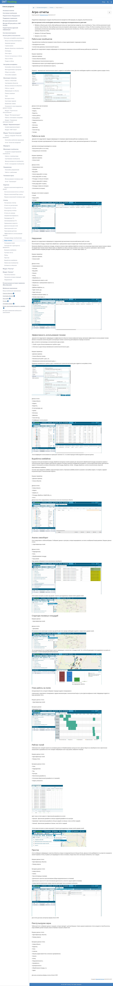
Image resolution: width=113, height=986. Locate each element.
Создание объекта (8, 296)
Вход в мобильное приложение (12, 291)
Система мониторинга (42, 7)
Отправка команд (8, 303)
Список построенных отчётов (13, 56)
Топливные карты (8, 175)
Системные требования (10, 13)
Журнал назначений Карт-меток (13, 194)
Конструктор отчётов (10, 210)
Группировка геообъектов (12, 158)
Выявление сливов (10, 103)
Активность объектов (10, 265)
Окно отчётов (9, 58)
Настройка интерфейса (10, 64)
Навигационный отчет (10, 228)
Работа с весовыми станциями (14, 117)
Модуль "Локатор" (8, 268)
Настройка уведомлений (12, 169)
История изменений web (10, 21)
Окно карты (8, 53)
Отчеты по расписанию (11, 205)
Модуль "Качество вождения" (12, 133)
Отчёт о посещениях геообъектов (14, 164)
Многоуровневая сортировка (13, 69)
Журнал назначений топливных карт (14, 197)
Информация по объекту (12, 91)
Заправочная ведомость (11, 215)
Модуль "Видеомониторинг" (11, 124)
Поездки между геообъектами (13, 238)
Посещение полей (9, 243)
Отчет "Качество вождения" (13, 142)
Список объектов (8, 293)
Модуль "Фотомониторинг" (12, 115)
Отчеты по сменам (9, 213)
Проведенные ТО (9, 218)
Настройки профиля (10, 74)
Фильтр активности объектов (13, 85)
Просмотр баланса (9, 274)
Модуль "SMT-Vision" (11, 129)
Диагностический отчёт (11, 226)
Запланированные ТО (10, 220)
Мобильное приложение (10, 288)
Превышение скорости (10, 223)
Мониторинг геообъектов (10, 149)
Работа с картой (9, 88)
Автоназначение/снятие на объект (14, 192)
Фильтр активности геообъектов (14, 161)
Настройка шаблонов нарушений (14, 140)
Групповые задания (10, 101)
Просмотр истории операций (12, 277)
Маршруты (6, 146)
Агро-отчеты (59, 7)
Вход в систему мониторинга (13, 40)
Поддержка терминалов (10, 18)
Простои (6, 257)
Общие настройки (10, 72)
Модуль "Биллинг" (8, 272)
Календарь (8, 51)
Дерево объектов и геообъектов (14, 48)
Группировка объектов (11, 83)
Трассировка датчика (10, 231)
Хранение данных (10, 43)
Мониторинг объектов (9, 78)
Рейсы (6, 255)
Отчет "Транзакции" (10, 181)
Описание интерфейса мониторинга (14, 38)
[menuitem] (14, 10)
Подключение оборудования (11, 15)
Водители (6, 185)
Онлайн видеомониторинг (12, 127)
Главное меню (9, 46)
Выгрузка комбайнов (10, 250)
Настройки (6, 298)
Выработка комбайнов (10, 260)
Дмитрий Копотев (44, 15)
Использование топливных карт (14, 179)
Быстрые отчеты (9, 98)
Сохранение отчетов (10, 208)
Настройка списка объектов (13, 67)
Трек (6, 96)
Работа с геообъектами (11, 156)
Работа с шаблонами (11, 172)
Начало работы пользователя (11, 35)
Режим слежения (10, 93)
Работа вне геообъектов (11, 263)
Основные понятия (8, 10)
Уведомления (7, 167)
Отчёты (5, 200)
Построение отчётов (10, 203)
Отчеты (51, 7)
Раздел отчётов (9, 61)
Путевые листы (8, 252)
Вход (103, 2)
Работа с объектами (10, 80)
